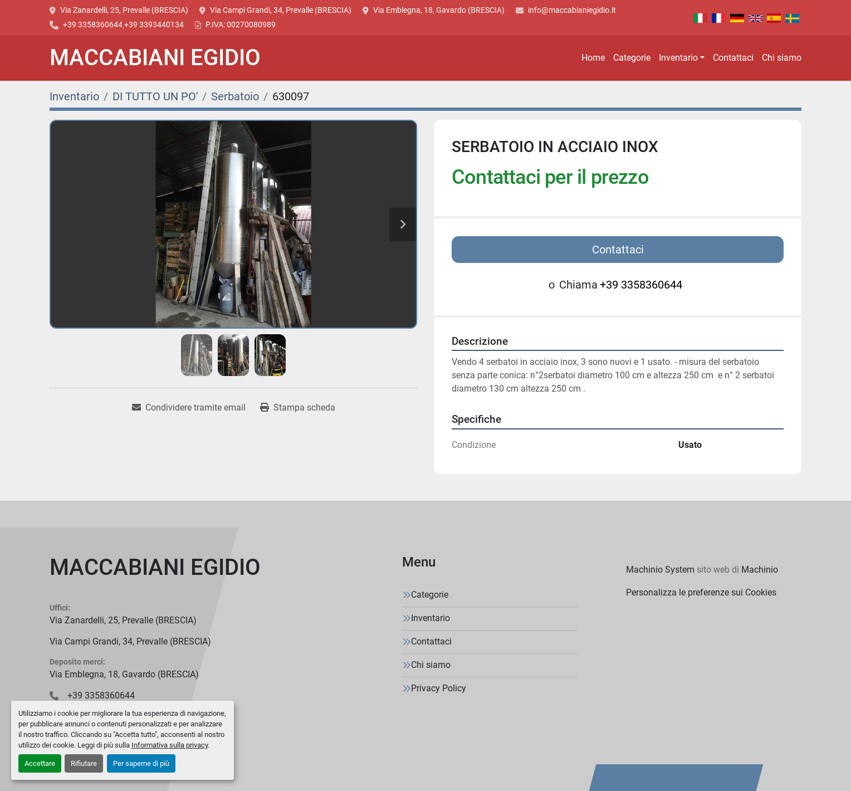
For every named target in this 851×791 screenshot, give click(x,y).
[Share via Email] (189, 407)
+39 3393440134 (154, 24)
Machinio (759, 569)
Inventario (678, 57)
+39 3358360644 (93, 24)
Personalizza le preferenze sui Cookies (701, 592)
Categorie (632, 57)
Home (593, 57)
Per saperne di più (141, 763)
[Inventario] (74, 96)
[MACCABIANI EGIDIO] (155, 569)
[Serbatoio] (235, 96)
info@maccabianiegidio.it (572, 10)
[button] (682, 58)
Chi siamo (781, 57)
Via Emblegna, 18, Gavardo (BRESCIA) (439, 10)
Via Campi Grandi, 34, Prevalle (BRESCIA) (280, 10)
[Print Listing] (298, 407)
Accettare (40, 763)
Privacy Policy (438, 688)
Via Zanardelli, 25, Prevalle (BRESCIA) (124, 10)
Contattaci (733, 57)
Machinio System (660, 569)
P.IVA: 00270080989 (241, 24)
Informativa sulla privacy (169, 745)
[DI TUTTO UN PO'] (155, 96)
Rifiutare (84, 763)
